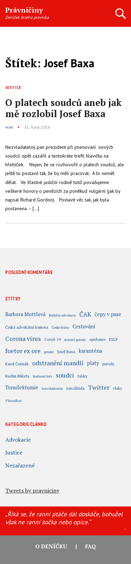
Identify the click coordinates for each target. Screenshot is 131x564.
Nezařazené (20, 465)
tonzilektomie (52, 388)
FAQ (90, 546)
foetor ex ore (23, 352)
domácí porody (75, 339)
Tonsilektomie (21, 388)
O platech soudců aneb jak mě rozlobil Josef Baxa (63, 108)
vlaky (117, 388)
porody (108, 363)
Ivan (9, 127)
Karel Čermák (17, 363)
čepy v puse (108, 315)
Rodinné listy (42, 376)
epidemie (97, 339)
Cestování (84, 327)
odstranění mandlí (57, 364)
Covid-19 (52, 339)
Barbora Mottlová (25, 315)
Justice (13, 87)
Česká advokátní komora (26, 327)
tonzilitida (75, 388)
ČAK (85, 315)
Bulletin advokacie (62, 315)
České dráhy (60, 327)
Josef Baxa (66, 351)
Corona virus (23, 339)
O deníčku (51, 546)
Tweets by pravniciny (32, 490)
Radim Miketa (17, 376)
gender (49, 352)
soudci (65, 376)
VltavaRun (13, 400)
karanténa (90, 351)
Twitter (98, 388)
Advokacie (18, 439)
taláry (83, 376)
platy (93, 363)
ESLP (113, 339)
